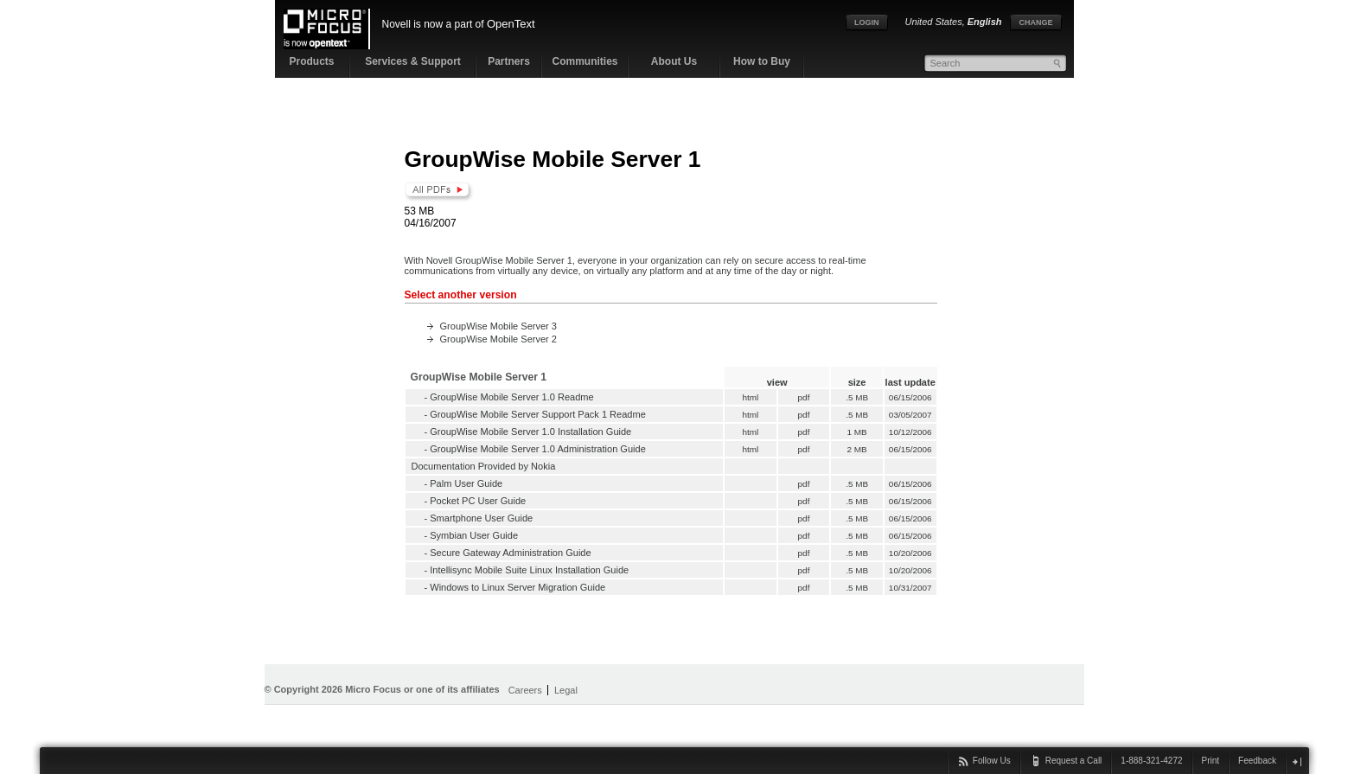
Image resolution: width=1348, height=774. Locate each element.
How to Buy (761, 61)
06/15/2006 (910, 397)
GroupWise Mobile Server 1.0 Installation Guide (530, 431)
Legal (566, 690)
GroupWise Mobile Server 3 (499, 326)
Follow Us (992, 760)
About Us (674, 61)
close (1296, 761)
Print (1211, 760)
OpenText (511, 23)
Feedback (1257, 760)
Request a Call (1073, 760)
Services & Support (413, 61)
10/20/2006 (910, 553)
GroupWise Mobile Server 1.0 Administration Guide (538, 449)
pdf (803, 397)
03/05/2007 (910, 414)
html (750, 397)
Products (311, 61)
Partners (509, 61)
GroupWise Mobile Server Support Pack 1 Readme (538, 414)
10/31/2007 (910, 587)
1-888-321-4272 (1151, 760)
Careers (525, 690)
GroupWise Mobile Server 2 (499, 339)
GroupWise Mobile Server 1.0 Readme (511, 397)
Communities (584, 61)
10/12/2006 (910, 432)
